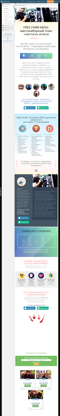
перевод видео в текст (8, 41)
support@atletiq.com (8, 34)
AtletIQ (19, 189)
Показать (36, 364)
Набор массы (6, 12)
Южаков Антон (36, 399)
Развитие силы (7, 10)
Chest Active (35, 400)
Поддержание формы (8, 16)
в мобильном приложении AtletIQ (36, 252)
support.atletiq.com (6, 36)
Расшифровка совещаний (8, 40)
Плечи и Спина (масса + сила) (27, 380)
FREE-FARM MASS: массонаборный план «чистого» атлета (35, 3)
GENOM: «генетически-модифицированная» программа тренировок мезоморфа (44, 382)
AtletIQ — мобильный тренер (36, 103)
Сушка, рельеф (7, 14)
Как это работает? (42, 1)
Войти (56, 1)
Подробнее (27, 385)
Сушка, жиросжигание (8, 23)
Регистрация (50, 1)
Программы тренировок (31, 1)
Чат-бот (11, 36)
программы (18, 3)
